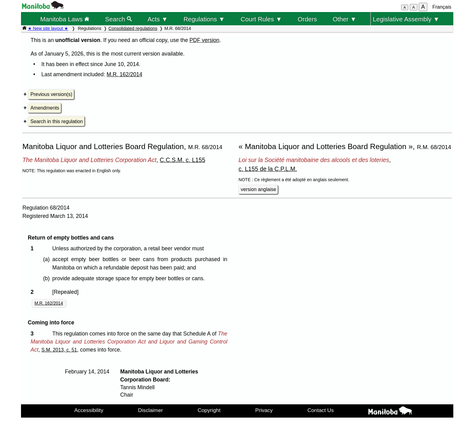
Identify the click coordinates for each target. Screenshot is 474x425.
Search (118, 19)
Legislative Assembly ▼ (406, 19)
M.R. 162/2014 (124, 74)
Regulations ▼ (204, 19)
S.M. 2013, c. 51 (59, 349)
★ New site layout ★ (48, 28)
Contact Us (321, 410)
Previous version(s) (51, 94)
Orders (307, 19)
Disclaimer (150, 410)
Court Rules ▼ (261, 19)
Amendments (45, 107)
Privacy (264, 410)
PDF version (205, 40)
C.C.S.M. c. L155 (182, 159)
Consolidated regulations (132, 28)
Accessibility (88, 410)
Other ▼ (344, 19)
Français (441, 7)
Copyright (209, 410)
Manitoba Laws (64, 19)
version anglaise (258, 189)
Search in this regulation (57, 121)
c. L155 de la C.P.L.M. (268, 168)
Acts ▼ (157, 19)
